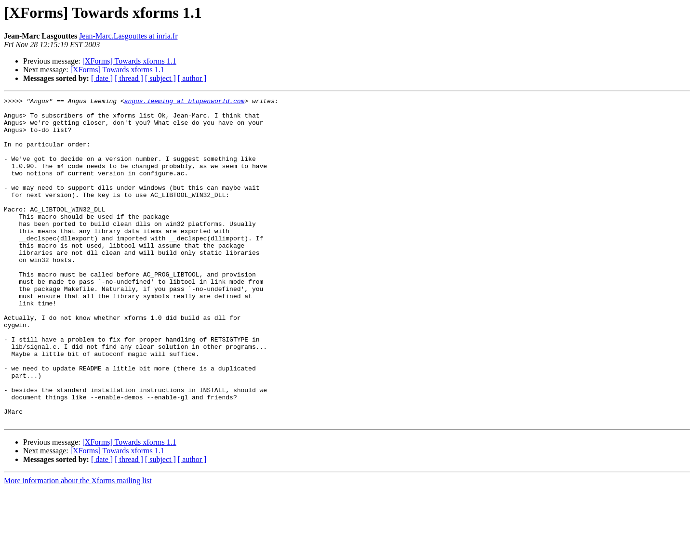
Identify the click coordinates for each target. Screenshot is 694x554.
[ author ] (192, 78)
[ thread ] (129, 78)
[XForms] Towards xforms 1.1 (129, 61)
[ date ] (102, 78)
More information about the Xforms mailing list (78, 545)
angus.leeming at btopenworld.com (184, 102)
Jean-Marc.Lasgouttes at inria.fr (128, 36)
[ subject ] (160, 78)
